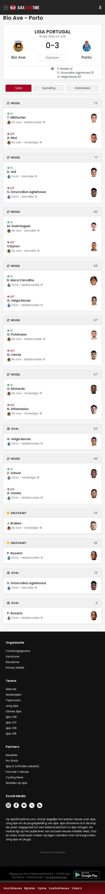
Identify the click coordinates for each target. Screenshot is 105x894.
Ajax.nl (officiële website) (22, 766)
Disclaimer (13, 662)
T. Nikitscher (16, 117)
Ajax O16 (11, 728)
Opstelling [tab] (48, 88)
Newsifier (12, 755)
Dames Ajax (13, 711)
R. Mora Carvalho (20, 280)
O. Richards (16, 389)
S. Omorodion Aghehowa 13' (75, 73)
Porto (87, 57)
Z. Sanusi (14, 473)
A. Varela (14, 493)
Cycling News (14, 777)
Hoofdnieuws (13, 888)
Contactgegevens (18, 651)
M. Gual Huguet (18, 226)
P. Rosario (14, 553)
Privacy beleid (15, 668)
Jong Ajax (12, 706)
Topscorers (13, 700)
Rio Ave (18, 57)
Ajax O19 (11, 717)
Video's (77, 888)
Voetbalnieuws (59, 888)
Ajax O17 (11, 722)
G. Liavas (14, 354)
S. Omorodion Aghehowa (26, 192)
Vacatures (12, 656)
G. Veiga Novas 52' (69, 77)
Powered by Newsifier (52, 852)
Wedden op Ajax (16, 783)
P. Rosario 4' (65, 69)
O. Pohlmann (17, 334)
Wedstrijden (14, 695)
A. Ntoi (12, 138)
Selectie (11, 689)
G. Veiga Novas (19, 300)
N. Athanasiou (18, 409)
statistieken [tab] (83, 88)
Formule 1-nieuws (17, 772)
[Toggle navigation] (6, 7)
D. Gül (11, 172)
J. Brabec (14, 523)
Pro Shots (12, 761)
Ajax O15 (11, 734)
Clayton (13, 246)
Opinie (42, 888)
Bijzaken (29, 888)
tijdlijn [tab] (18, 88)
